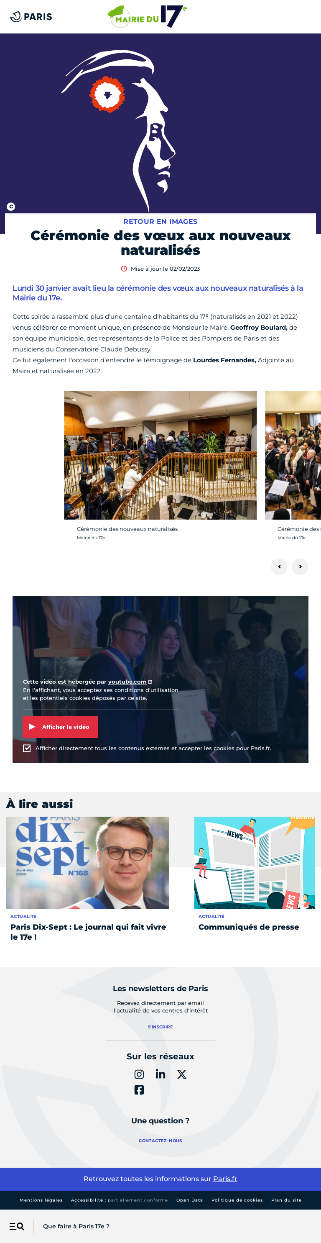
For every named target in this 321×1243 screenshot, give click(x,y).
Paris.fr (225, 1179)
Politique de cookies (237, 1200)
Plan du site (286, 1200)
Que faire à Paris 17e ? (76, 1226)
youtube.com (127, 681)
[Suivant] (300, 567)
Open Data (189, 1200)
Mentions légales (41, 1200)
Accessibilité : (119, 1200)
